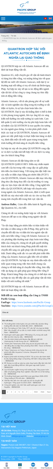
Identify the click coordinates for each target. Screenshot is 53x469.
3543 (36, 392)
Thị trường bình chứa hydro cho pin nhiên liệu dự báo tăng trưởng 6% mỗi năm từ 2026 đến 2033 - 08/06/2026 (26, 325)
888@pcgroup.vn (19, 436)
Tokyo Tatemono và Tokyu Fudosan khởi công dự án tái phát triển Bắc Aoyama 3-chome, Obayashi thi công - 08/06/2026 (25, 352)
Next (49, 392)
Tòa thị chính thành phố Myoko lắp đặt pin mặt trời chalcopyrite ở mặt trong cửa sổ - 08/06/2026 (23, 340)
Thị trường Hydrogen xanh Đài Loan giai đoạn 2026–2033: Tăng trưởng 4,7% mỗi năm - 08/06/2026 (26, 377)
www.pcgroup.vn (41, 436)
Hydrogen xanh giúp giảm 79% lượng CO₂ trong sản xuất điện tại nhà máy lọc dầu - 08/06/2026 (25, 336)
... (30, 392)
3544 (42, 392)
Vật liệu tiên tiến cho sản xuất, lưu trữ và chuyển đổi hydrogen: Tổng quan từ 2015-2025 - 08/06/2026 (23, 381)
